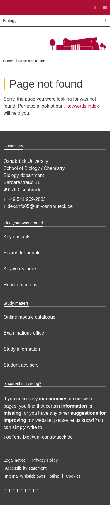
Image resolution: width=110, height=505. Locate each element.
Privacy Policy (45, 460)
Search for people (22, 252)
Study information (22, 349)
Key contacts (17, 236)
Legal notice (15, 460)
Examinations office (24, 332)
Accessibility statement (26, 468)
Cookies (73, 476)
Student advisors (21, 365)
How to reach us (21, 284)
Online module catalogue (29, 316)
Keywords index (20, 268)
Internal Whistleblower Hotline (32, 476)
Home (8, 61)
